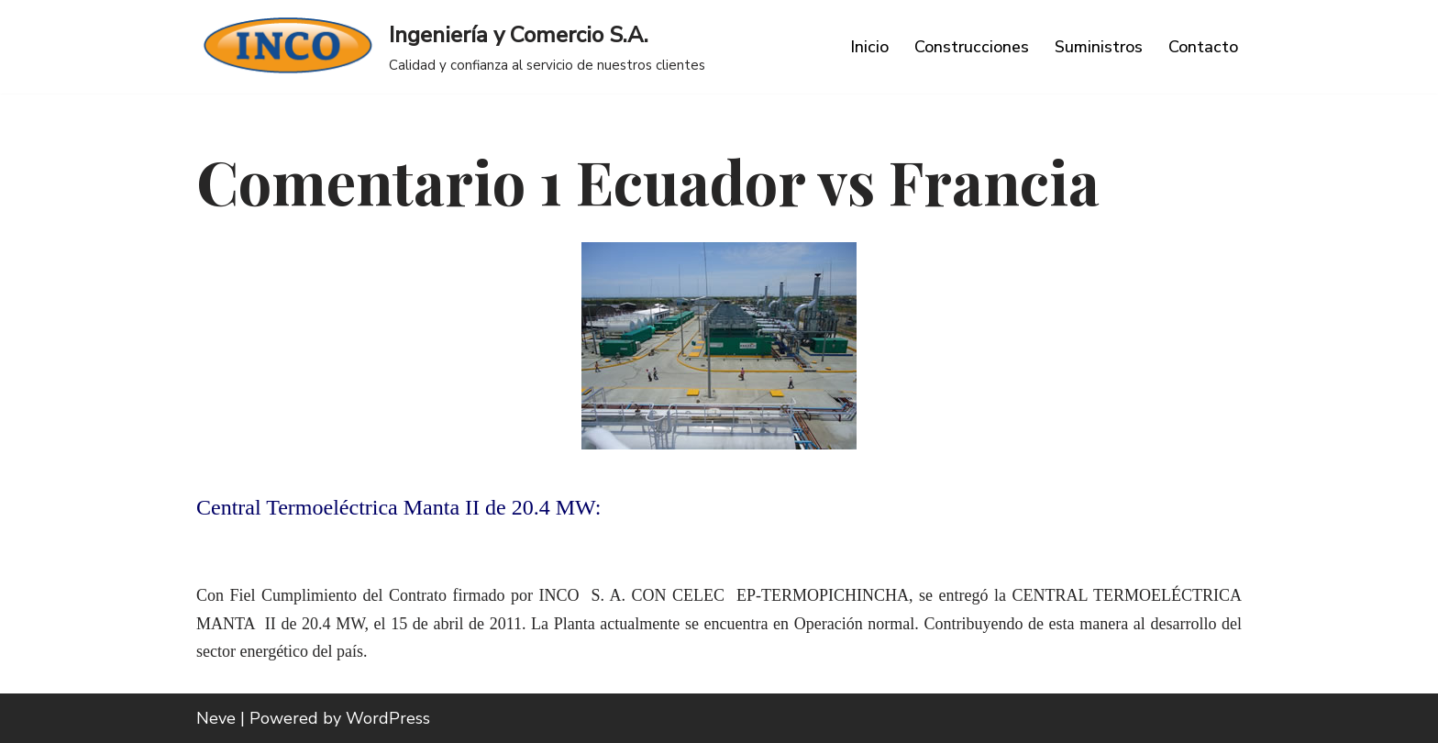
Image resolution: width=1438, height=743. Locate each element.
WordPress (388, 718)
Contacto (1203, 47)
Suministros (1099, 47)
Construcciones (971, 47)
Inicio (869, 47)
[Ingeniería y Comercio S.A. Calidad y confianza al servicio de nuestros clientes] (450, 47)
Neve (216, 718)
